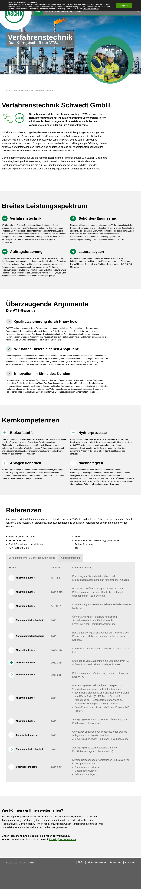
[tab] (32, 558)
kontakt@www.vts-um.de (62, 839)
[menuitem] (38, 11)
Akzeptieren (124, 6)
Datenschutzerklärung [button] (91, 9)
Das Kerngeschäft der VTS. (33, 43)
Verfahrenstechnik (40, 37)
